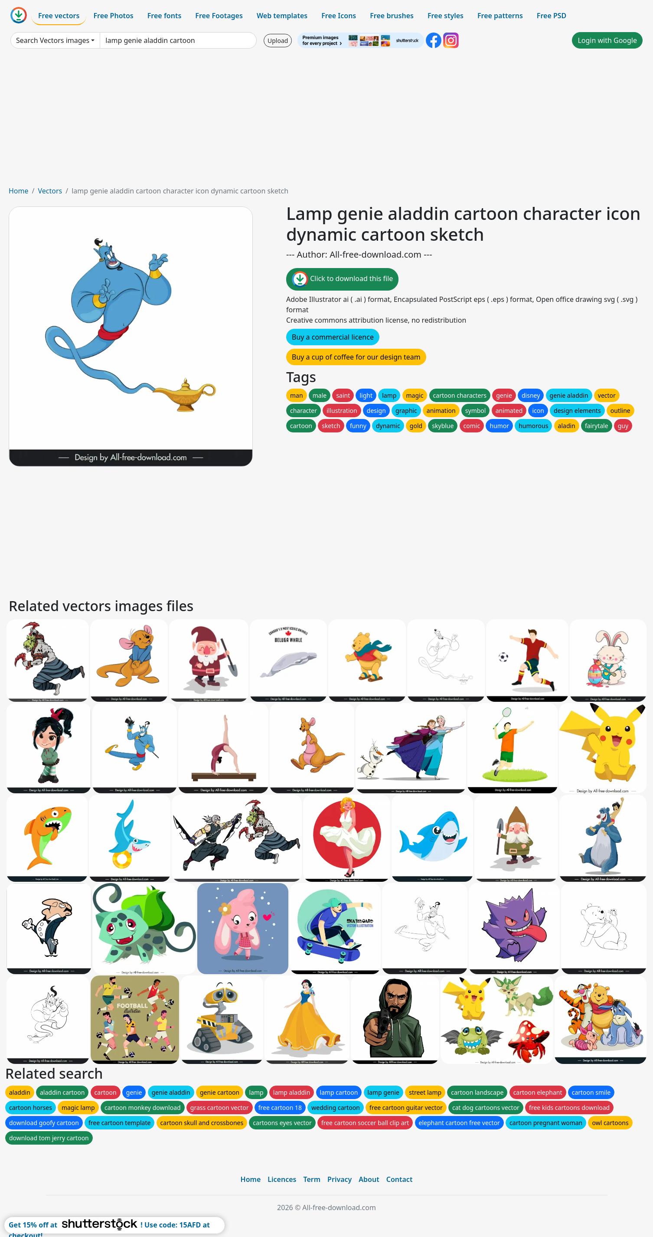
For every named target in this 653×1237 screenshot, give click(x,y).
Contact (399, 1179)
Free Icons (338, 15)
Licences (282, 1179)
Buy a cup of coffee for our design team (356, 357)
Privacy (339, 1179)
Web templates (282, 15)
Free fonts (164, 15)
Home (19, 191)
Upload (278, 40)
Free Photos (113, 15)
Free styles (446, 15)
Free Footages (219, 15)
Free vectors (58, 15)
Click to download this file (342, 279)
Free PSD (551, 15)
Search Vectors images (52, 40)
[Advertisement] (326, 120)
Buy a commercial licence (333, 337)
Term (311, 1179)
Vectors (50, 191)
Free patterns (500, 15)
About (369, 1179)
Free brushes (392, 15)
